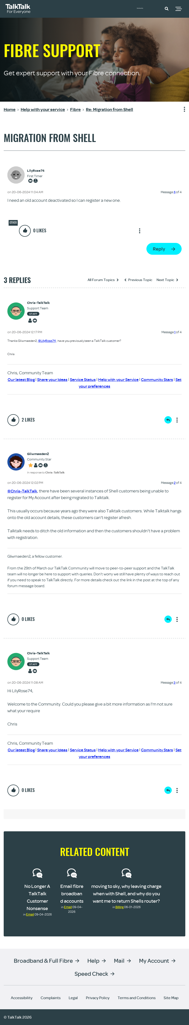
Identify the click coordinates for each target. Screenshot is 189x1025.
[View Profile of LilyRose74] (36, 170)
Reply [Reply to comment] (168, 420)
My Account (154, 960)
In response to (45, 472)
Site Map (171, 997)
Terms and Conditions (137, 997)
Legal (73, 997)
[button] (166, 8)
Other (13, 222)
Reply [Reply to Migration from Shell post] (159, 249)
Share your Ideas (59, 379)
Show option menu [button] (181, 109)
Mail (119, 960)
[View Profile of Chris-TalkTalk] (38, 302)
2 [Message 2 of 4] (174, 482)
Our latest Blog (26, 379)
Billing (119, 907)
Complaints (51, 997)
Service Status (92, 379)
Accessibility (21, 997)
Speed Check (91, 973)
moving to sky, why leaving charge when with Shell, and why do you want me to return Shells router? (126, 893)
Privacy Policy (98, 997)
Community (147, 8)
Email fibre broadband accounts (71, 893)
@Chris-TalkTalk (23, 491)
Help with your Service (129, 379)
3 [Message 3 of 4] (174, 682)
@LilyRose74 (47, 341)
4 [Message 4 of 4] (174, 192)
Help (93, 960)
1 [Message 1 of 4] (174, 332)
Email (30, 914)
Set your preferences (100, 386)
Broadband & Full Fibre (43, 960)
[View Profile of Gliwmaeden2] (45, 454)
